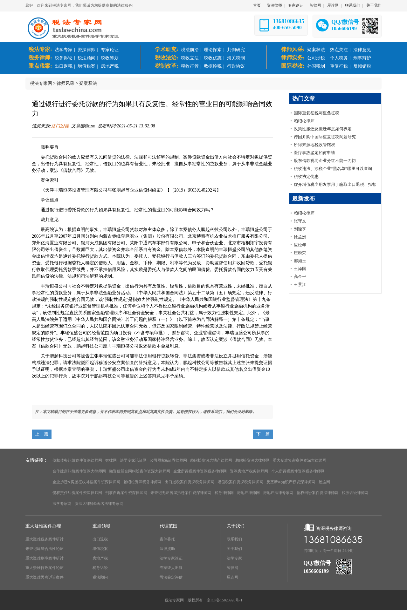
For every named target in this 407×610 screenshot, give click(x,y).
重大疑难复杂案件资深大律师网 (299, 460)
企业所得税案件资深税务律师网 (200, 471)
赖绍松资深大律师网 (252, 460)
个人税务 (339, 58)
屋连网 (333, 5)
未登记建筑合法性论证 (44, 548)
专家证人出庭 (171, 568)
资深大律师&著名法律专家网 (99, 503)
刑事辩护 (362, 58)
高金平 (300, 276)
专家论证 (295, 5)
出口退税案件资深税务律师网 (189, 482)
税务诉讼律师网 (355, 493)
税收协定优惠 (306, 176)
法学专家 (63, 49)
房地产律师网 (248, 493)
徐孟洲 (300, 236)
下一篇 (263, 434)
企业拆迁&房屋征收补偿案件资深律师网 (86, 482)
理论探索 (213, 49)
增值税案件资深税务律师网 (240, 482)
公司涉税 (316, 58)
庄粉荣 (300, 252)
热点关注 (339, 49)
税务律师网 (224, 493)
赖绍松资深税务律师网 (142, 482)
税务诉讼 (63, 58)
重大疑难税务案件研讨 (44, 539)
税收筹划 (110, 58)
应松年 (300, 244)
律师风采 (65, 83)
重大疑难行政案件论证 (44, 568)
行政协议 (236, 66)
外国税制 (316, 66)
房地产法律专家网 (278, 493)
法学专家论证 (171, 558)
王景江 (300, 284)
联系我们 (352, 5)
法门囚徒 (60, 126)
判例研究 (236, 49)
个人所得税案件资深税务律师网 (298, 471)
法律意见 (362, 49)
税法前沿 (190, 49)
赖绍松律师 (304, 121)
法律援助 (167, 548)
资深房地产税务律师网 (249, 471)
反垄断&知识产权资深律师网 (290, 482)
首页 (257, 5)
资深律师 (274, 5)
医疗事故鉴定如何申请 (314, 152)
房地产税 (110, 66)
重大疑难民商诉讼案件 (44, 577)
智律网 (315, 5)
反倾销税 (362, 66)
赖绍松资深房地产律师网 (211, 460)
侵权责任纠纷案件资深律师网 (77, 493)
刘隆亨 (300, 229)
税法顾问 (86, 58)
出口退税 (63, 66)
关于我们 (374, 5)
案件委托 (167, 539)
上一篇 (41, 434)
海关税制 (236, 58)
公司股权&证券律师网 (168, 460)
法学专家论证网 (133, 460)
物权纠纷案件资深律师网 (318, 493)
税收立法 (190, 58)
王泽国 (300, 268)
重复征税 (339, 66)
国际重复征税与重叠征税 (316, 113)
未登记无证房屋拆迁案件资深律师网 (180, 493)
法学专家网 (62, 503)
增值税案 (86, 66)
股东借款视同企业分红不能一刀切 (325, 160)
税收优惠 (213, 58)
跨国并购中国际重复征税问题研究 (325, 136)
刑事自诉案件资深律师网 (126, 493)
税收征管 (190, 66)
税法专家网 (41, 83)
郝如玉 (300, 260)
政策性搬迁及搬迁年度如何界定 (323, 128)
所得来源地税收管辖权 (314, 144)
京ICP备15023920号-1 (225, 600)
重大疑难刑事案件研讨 (44, 558)
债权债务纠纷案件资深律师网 (77, 460)
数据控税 (213, 66)
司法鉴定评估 (171, 577)
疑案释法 (316, 49)
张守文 (300, 221)
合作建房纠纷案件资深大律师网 (79, 471)
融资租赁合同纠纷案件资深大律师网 (139, 471)
